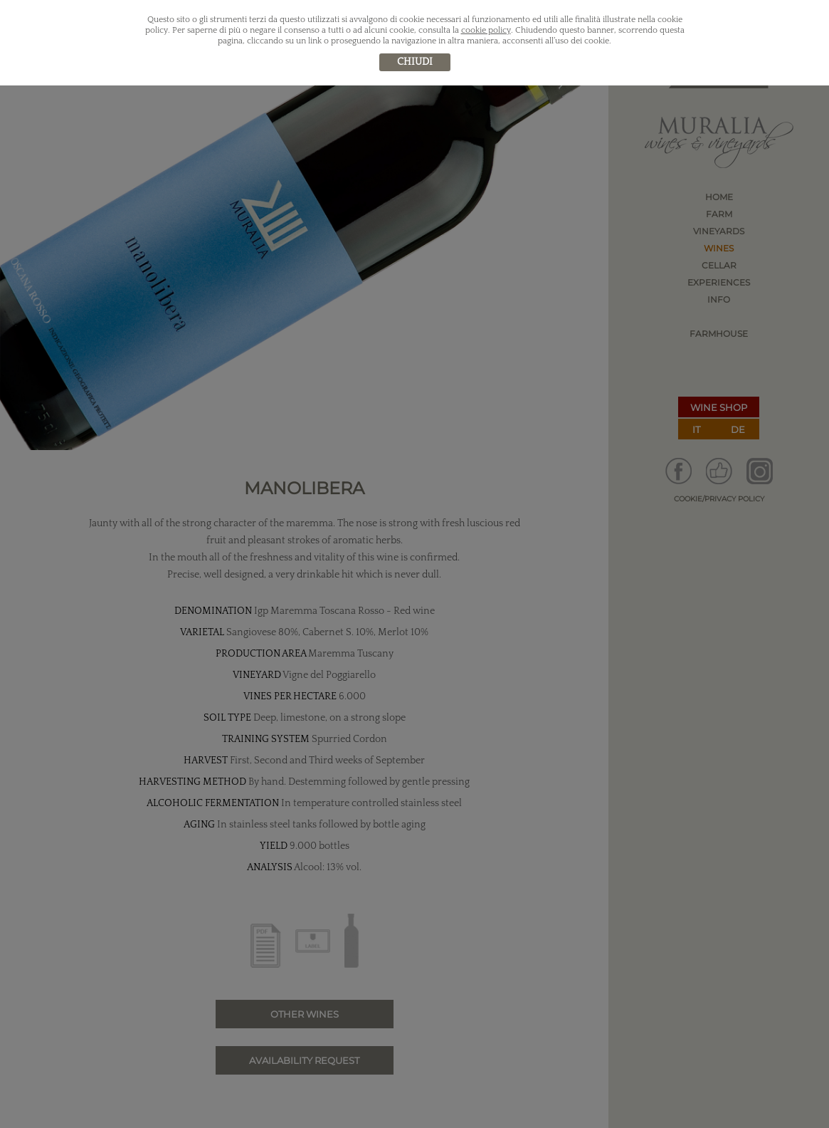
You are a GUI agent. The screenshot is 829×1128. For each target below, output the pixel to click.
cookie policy (486, 30)
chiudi (415, 62)
